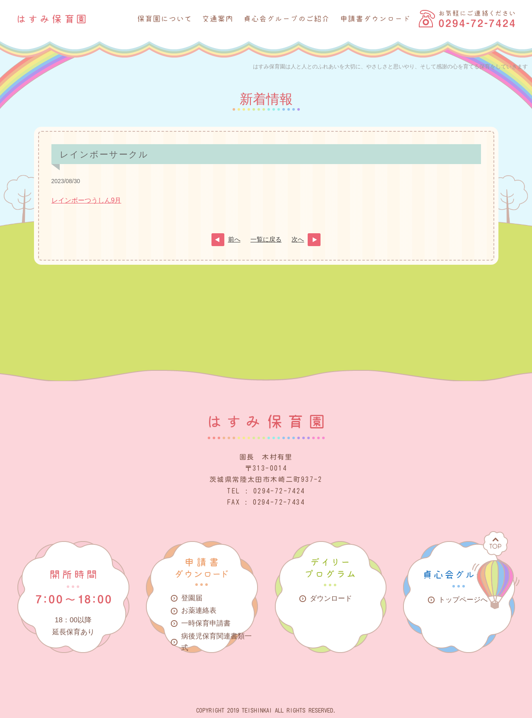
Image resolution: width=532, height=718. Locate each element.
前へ (234, 239)
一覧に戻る (266, 239)
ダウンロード (331, 598)
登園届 (191, 598)
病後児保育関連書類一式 (216, 642)
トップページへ (463, 600)
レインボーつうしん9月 (86, 200)
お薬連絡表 (198, 610)
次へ (298, 239)
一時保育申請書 (206, 623)
